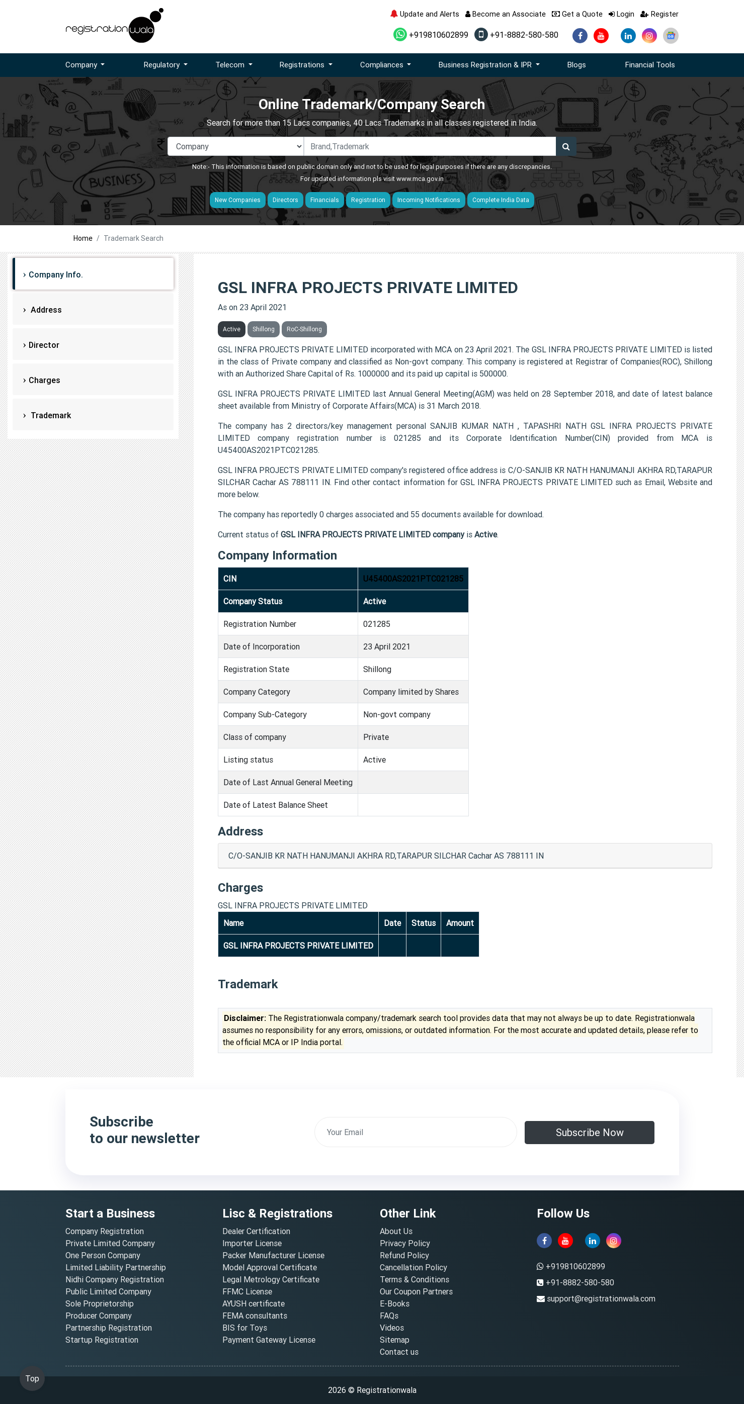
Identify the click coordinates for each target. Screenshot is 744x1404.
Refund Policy (404, 1255)
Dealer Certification (256, 1231)
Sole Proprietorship (99, 1303)
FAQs (389, 1316)
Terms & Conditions (414, 1279)
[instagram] (649, 35)
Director (44, 345)
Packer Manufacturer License (273, 1255)
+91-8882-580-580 (516, 35)
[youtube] (601, 35)
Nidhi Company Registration (114, 1279)
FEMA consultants (254, 1316)
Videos (392, 1328)
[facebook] (580, 35)
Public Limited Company (108, 1291)
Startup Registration (101, 1340)
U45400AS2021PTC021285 (413, 579)
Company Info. (56, 274)
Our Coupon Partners (416, 1291)
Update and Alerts (424, 14)
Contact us (399, 1352)
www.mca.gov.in (420, 178)
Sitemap (394, 1340)
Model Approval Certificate (269, 1267)
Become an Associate (505, 14)
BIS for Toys (244, 1328)
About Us (396, 1231)
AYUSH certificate (253, 1303)
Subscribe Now (590, 1132)
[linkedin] (628, 35)
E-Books (394, 1303)
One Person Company (102, 1255)
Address (45, 310)
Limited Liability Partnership (115, 1267)
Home (83, 238)
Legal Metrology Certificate (270, 1279)
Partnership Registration (108, 1328)
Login (621, 14)
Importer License (252, 1243)
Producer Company (98, 1316)
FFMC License (247, 1291)
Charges (44, 380)
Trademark (50, 415)
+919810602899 (430, 35)
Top (32, 1378)
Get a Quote (577, 14)
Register (659, 14)
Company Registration (104, 1231)
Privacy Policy (405, 1243)
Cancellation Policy (413, 1267)
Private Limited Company (110, 1243)
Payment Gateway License (268, 1340)
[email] (416, 1132)
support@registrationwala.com (601, 1298)
